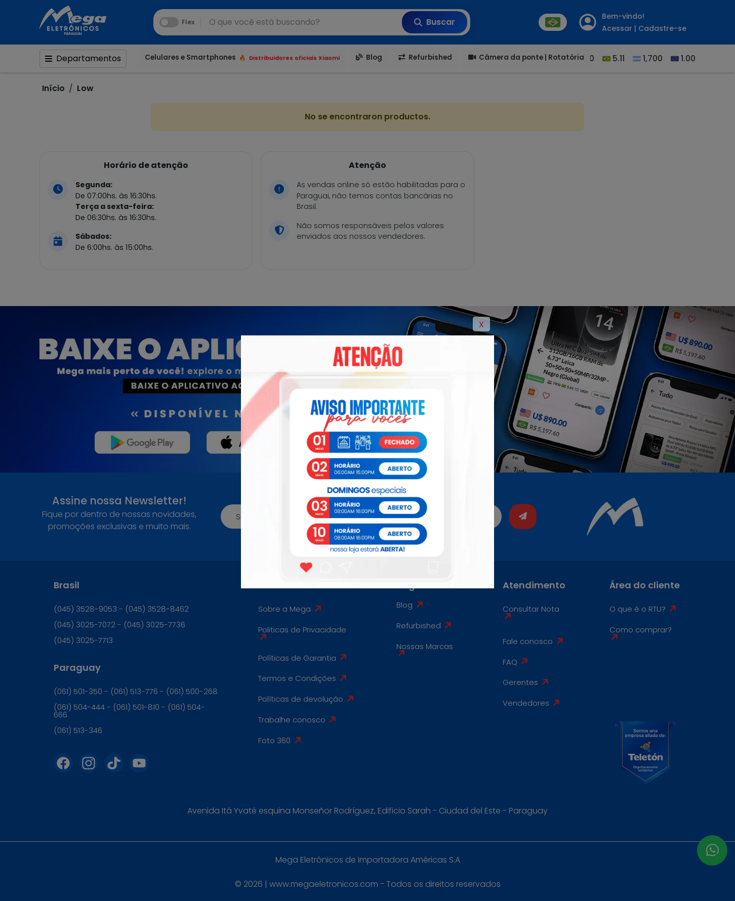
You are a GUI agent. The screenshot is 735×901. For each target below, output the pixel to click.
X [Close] (481, 324)
